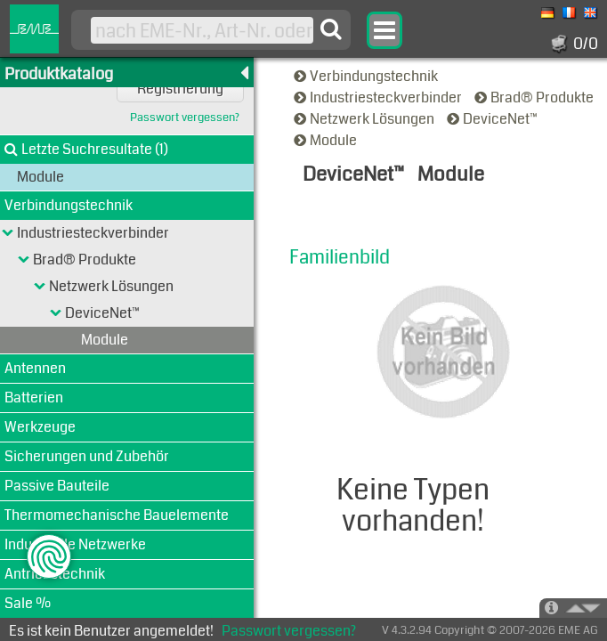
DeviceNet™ (493, 119)
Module (327, 140)
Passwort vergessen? (184, 118)
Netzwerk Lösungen (365, 119)
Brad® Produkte (535, 97)
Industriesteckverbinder (379, 97)
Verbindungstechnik (367, 76)
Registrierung (180, 88)
